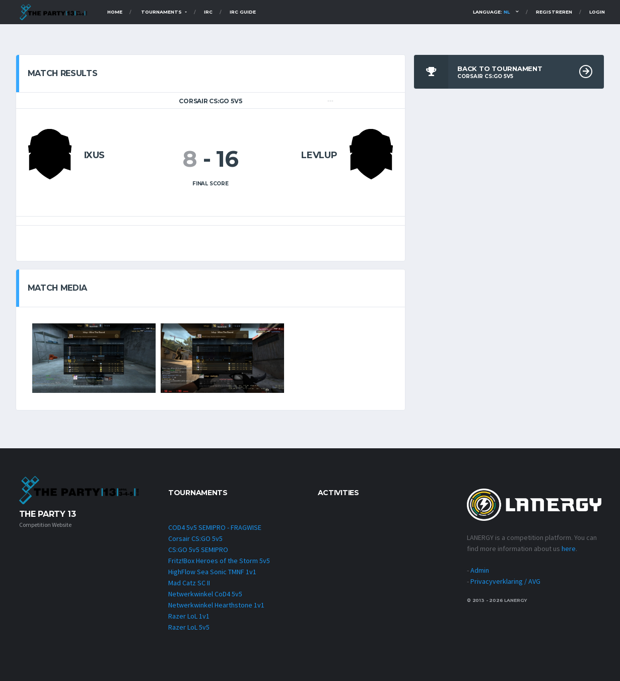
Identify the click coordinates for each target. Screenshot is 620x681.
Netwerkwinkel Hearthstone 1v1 (216, 604)
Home (114, 12)
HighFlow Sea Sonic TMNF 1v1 (212, 571)
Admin (479, 570)
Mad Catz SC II (189, 582)
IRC (208, 12)
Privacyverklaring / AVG (505, 581)
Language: (491, 12)
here (569, 548)
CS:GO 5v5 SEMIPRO (198, 549)
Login (597, 12)
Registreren (554, 12)
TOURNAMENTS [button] (162, 12)
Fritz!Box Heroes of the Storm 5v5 (219, 560)
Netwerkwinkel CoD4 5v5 (205, 593)
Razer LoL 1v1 (189, 616)
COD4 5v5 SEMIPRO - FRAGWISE (214, 527)
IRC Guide (243, 12)
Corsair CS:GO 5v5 (195, 538)
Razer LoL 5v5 (189, 627)
